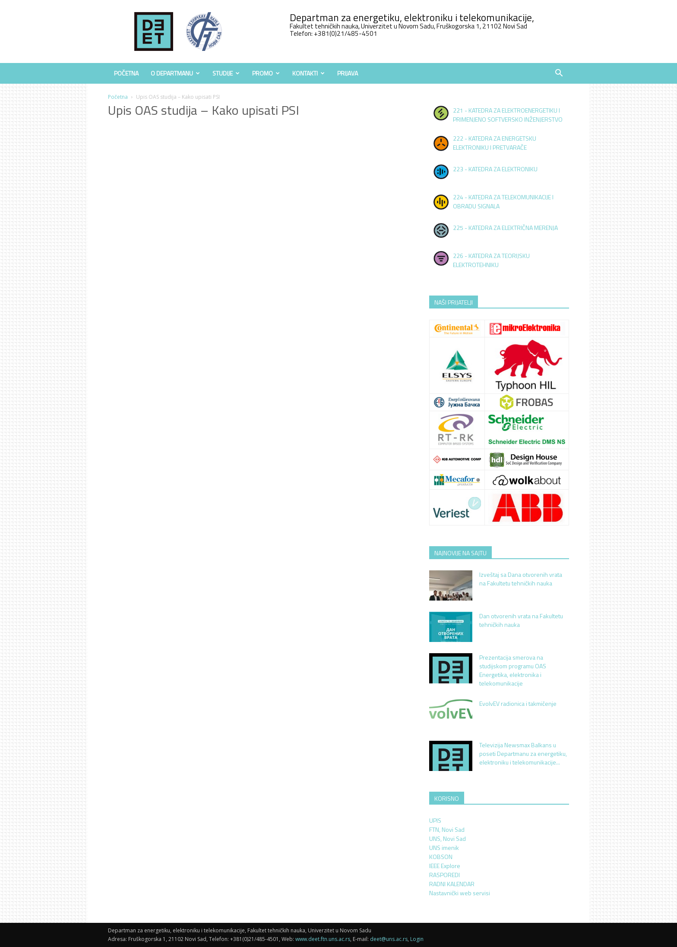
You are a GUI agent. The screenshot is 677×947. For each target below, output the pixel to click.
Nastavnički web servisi (459, 892)
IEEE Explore (444, 865)
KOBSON (440, 856)
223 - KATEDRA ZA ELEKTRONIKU (495, 168)
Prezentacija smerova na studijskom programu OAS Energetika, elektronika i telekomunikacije (512, 670)
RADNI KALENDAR (452, 883)
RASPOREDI (444, 874)
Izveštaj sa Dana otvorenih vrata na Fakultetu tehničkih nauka (520, 579)
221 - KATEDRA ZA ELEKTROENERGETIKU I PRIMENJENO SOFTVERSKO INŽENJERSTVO (508, 115)
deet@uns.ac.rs (389, 939)
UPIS (435, 820)
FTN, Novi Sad (447, 829)
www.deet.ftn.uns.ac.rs (322, 939)
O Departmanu (175, 73)
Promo (266, 73)
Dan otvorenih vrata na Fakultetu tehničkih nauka (521, 620)
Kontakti (308, 73)
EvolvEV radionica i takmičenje (518, 703)
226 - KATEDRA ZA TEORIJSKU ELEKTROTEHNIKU (491, 260)
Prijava (347, 73)
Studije (226, 73)
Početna (126, 73)
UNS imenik (444, 847)
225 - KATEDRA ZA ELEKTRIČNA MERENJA (505, 227)
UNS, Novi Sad (447, 838)
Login (417, 939)
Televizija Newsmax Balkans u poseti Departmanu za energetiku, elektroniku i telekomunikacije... (523, 753)
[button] (558, 74)
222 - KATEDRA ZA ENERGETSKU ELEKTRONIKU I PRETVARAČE (494, 143)
